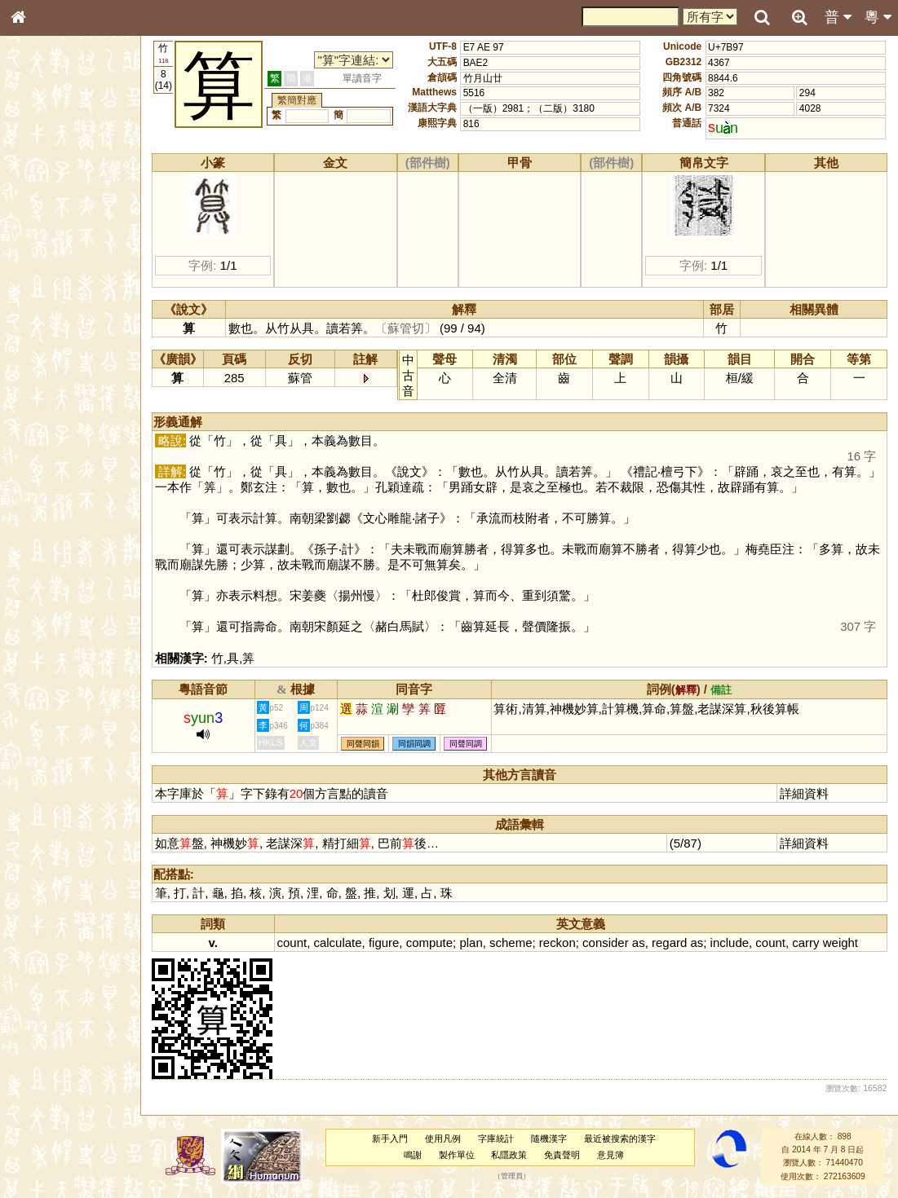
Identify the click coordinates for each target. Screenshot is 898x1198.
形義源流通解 (49, 281)
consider (605, 942)
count (292, 942)
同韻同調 (414, 743)
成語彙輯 (40, 542)
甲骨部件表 (44, 249)
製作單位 (457, 1155)
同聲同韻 (363, 743)
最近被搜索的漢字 (620, 1138)
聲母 (32, 437)
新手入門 (390, 1138)
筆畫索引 (40, 234)
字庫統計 (496, 1138)
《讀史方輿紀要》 (59, 527)
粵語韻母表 (44, 356)
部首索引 (40, 218)
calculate (337, 942)
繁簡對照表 (44, 558)
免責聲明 (562, 1155)
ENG (72, 179)
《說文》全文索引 (59, 512)
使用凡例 (443, 1138)
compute (429, 942)
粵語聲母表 (44, 340)
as (638, 942)
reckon (557, 942)
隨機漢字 (549, 1138)
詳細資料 (804, 793)
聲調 (77, 437)
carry (805, 942)
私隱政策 (509, 1155)
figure (384, 942)
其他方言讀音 (49, 467)
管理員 (512, 1176)
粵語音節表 (44, 324)
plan (470, 942)
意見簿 (610, 1155)
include (729, 942)
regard (669, 942)
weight (840, 942)
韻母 (55, 437)
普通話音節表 (49, 452)
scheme (510, 942)
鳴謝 (413, 1155)
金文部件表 (44, 265)
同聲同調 (465, 743)
